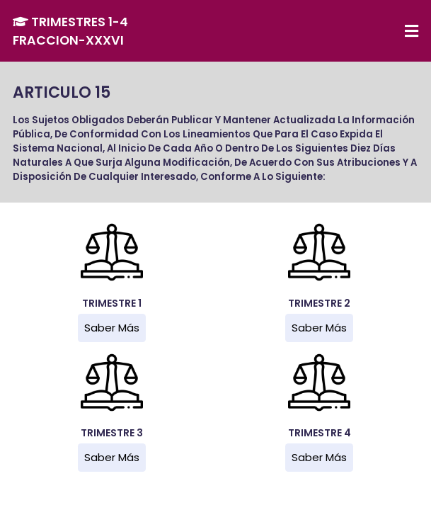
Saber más (111, 327)
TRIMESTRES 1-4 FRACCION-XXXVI (70, 31)
